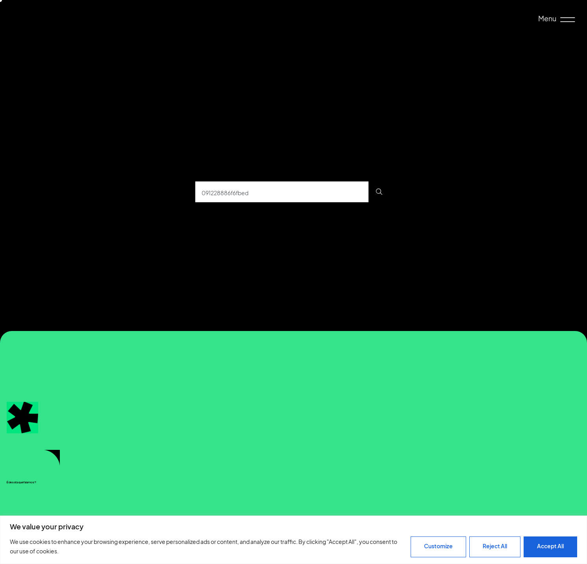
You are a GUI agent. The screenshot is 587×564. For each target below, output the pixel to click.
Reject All (495, 546)
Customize (438, 546)
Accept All (550, 546)
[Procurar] (379, 191)
